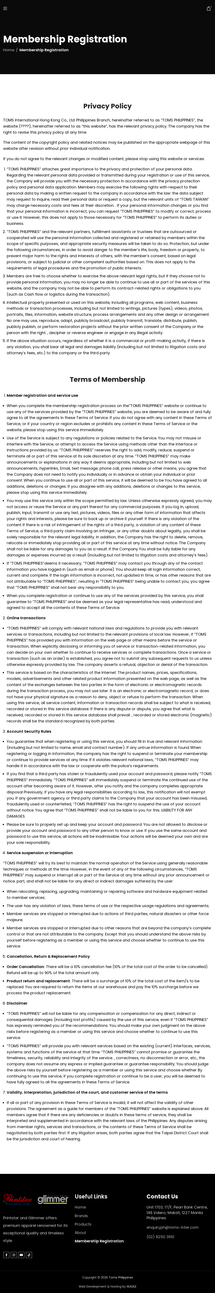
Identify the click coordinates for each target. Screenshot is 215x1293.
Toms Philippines (121, 1277)
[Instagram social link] (14, 1255)
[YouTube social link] (21, 1255)
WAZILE (131, 1286)
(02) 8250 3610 (160, 1236)
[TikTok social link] (29, 1255)
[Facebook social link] (6, 1255)
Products (83, 1224)
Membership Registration (99, 1241)
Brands (81, 1215)
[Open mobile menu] (5, 8)
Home (8, 50)
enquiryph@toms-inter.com (173, 1227)
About (80, 1232)
